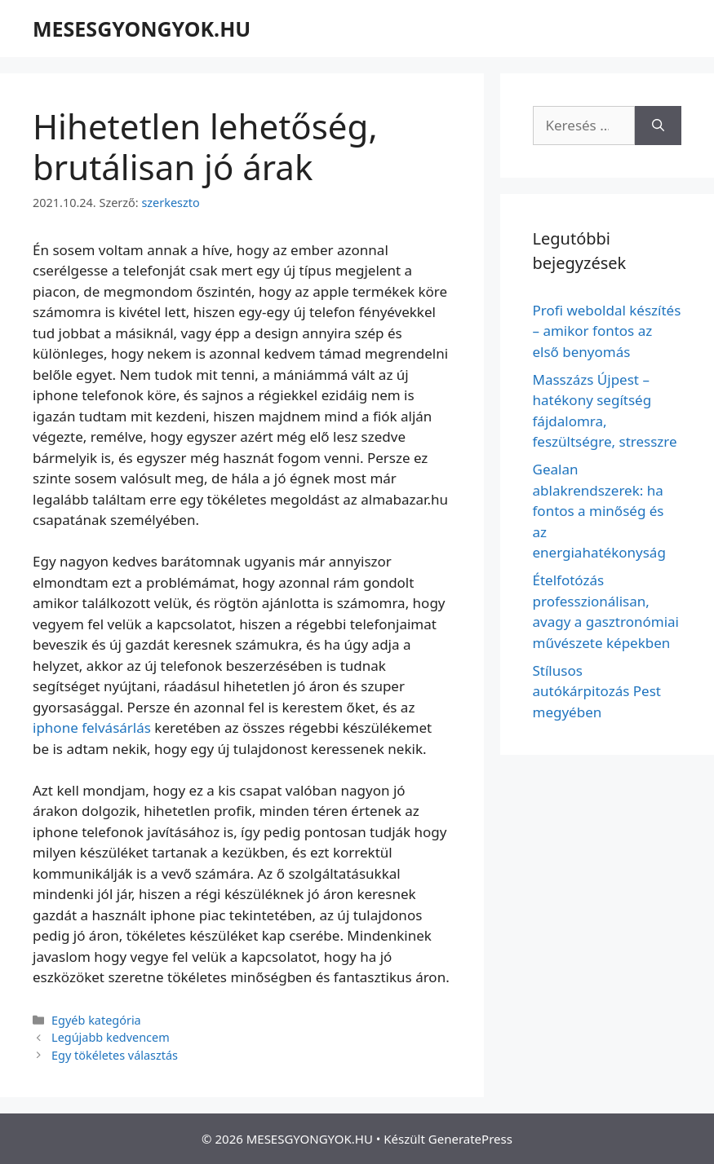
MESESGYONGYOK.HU (142, 28)
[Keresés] (658, 125)
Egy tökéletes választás (114, 1055)
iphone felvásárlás (92, 727)
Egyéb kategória (96, 1020)
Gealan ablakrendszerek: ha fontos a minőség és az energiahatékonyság (599, 511)
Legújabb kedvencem (110, 1037)
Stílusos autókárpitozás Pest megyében (597, 691)
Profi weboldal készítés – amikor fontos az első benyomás (607, 331)
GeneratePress (470, 1139)
